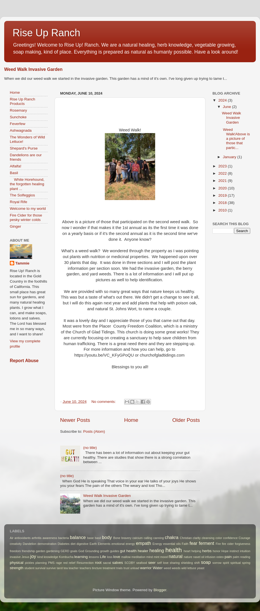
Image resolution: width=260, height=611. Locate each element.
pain (228, 557)
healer (143, 551)
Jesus (25, 557)
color (219, 538)
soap (206, 562)
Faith (185, 543)
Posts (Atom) (94, 431)
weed (167, 568)
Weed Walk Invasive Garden (33, 69)
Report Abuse (24, 360)
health (174, 550)
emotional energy (123, 543)
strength (16, 568)
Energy (157, 543)
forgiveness (242, 543)
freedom (15, 551)
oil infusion (208, 557)
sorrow (216, 562)
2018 (223, 203)
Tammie (22, 263)
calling (148, 538)
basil (98, 538)
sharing (174, 562)
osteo (220, 557)
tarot (60, 568)
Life (103, 557)
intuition (245, 551)
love (116, 557)
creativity (16, 543)
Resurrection (85, 562)
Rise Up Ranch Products (22, 101)
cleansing (208, 538)
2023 (223, 166)
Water (158, 568)
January (230, 157)
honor (217, 551)
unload (134, 568)
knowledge (51, 557)
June (227, 107)
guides (114, 551)
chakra (172, 537)
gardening (53, 551)
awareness (49, 538)
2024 (223, 100)
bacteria (63, 538)
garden (40, 551)
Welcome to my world (28, 208)
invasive (15, 557)
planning (41, 562)
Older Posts (186, 420)
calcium (138, 538)
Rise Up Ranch (46, 33)
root (98, 563)
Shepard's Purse (23, 148)
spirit (226, 562)
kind (40, 557)
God (81, 551)
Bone (116, 538)
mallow (126, 557)
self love (163, 562)
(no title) (90, 448)
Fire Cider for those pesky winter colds (26, 217)
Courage (244, 538)
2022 (223, 173)
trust (126, 568)
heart (187, 551)
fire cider (228, 543)
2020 (223, 188)
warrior (146, 568)
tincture (97, 568)
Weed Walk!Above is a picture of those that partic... (236, 139)
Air (11, 538)
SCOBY (129, 562)
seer (151, 563)
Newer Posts (75, 420)
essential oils (172, 543)
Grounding (92, 551)
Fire (218, 543)
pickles (29, 562)
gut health (128, 551)
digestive (83, 543)
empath (143, 543)
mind (149, 557)
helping (196, 551)
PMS (51, 562)
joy (33, 556)
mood (164, 557)
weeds (176, 568)
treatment (109, 568)
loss (109, 557)
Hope (225, 551)
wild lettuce (188, 568)
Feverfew (17, 124)
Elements (104, 543)
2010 (223, 210)
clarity (197, 538)
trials (119, 568)
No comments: (104, 402)
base (90, 538)
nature (188, 557)
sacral (107, 562)
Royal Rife (18, 202)
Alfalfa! (15, 166)
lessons (94, 557)
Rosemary (18, 110)
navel (196, 557)
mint (156, 557)
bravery (126, 538)
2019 (223, 195)
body (107, 537)
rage (59, 562)
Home (131, 420)
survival (40, 568)
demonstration (46, 543)
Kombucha (66, 557)
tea (65, 568)
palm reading (241, 557)
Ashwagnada (21, 130)
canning (158, 538)
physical (16, 563)
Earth (93, 543)
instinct (234, 551)
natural (176, 556)
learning (81, 557)
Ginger (15, 226)
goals (73, 551)
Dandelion (29, 543)
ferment (206, 543)
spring (246, 562)
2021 (223, 181)
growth (104, 551)
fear (193, 543)
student (29, 568)
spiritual (235, 562)
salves (117, 563)
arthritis (36, 538)
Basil (14, 173)
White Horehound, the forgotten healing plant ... (27, 184)
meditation (138, 557)
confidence (230, 538)
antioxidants (23, 538)
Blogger (159, 590)
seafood (141, 562)
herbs (207, 551)
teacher (73, 568)
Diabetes (64, 543)
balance (78, 537)
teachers (85, 568)
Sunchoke (18, 117)
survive (51, 568)
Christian (186, 538)
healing (156, 550)
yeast (200, 568)
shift (197, 562)
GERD (65, 551)
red (65, 562)
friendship (28, 551)
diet (73, 543)
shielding (187, 562)
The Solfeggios (22, 195)
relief (72, 562)
